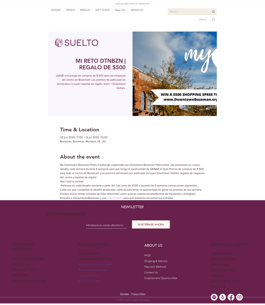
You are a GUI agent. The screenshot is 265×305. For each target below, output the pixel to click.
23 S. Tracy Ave (21, 264)
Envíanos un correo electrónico (29, 280)
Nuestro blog (218, 286)
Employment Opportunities (160, 278)
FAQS (147, 255)
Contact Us (151, 272)
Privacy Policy (138, 293)
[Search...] (187, 11)
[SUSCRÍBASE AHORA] (151, 224)
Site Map (124, 293)
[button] (213, 19)
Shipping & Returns (155, 261)
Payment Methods (155, 266)
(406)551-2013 (20, 275)
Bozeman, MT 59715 (23, 269)
